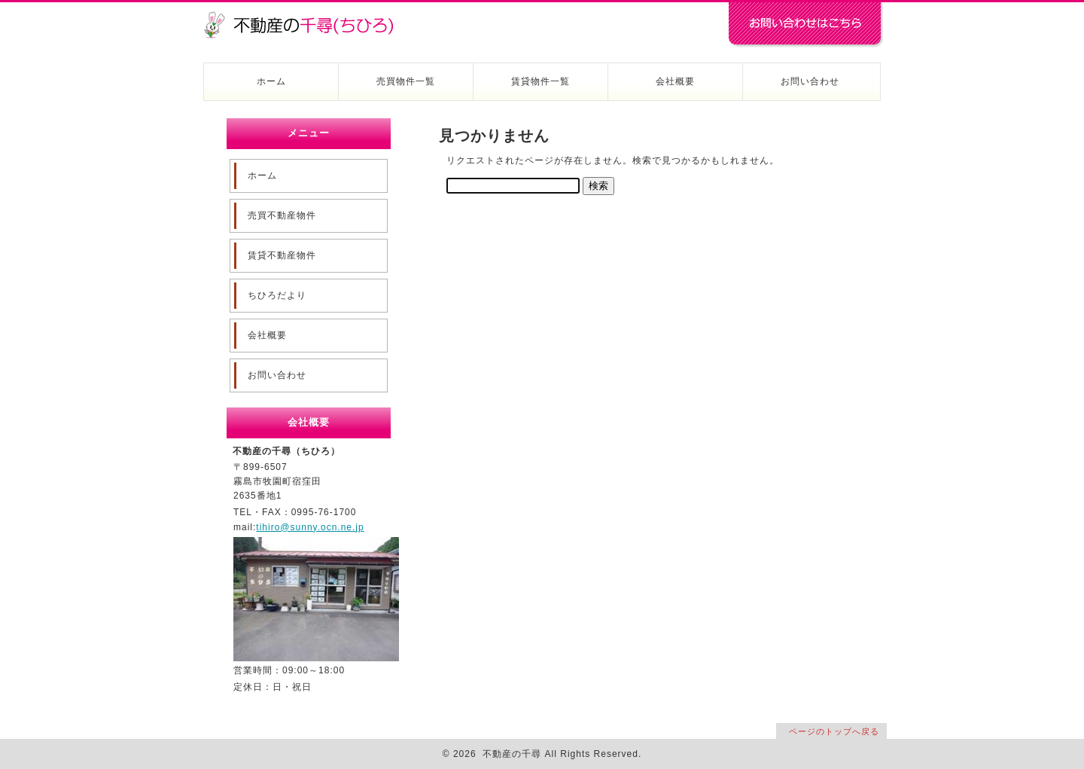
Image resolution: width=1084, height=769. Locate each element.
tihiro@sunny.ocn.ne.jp (310, 527)
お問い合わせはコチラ (805, 24)
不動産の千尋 (304, 16)
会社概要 (675, 81)
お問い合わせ (810, 81)
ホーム (271, 81)
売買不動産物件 (282, 215)
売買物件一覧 (405, 81)
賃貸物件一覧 (540, 81)
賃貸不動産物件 (282, 255)
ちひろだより (277, 295)
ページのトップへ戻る (834, 731)
